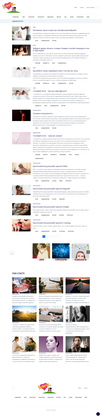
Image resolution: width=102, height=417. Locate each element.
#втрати (46, 156)
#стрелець (64, 235)
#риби (62, 183)
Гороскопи (31, 17)
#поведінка (64, 156)
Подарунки (16, 17)
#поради (37, 63)
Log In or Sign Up (90, 7)
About (75, 7)
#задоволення (46, 40)
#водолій (63, 202)
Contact (82, 7)
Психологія (41, 17)
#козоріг (63, 218)
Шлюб (71, 17)
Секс (65, 17)
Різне (88, 17)
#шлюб (80, 156)
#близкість (47, 63)
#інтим (55, 40)
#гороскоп (71, 183)
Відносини (50, 17)
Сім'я (23, 17)
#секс (37, 40)
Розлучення (80, 17)
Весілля (59, 17)
